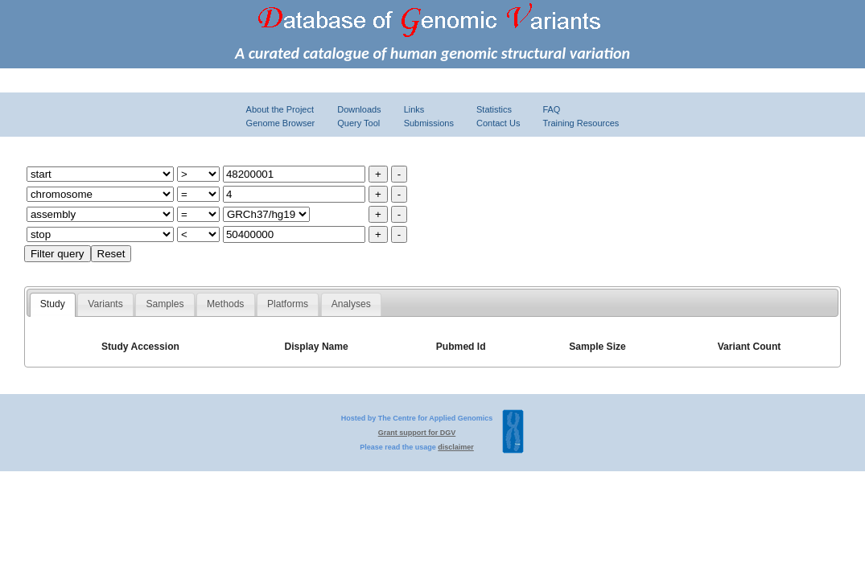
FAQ (551, 109)
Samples (164, 304)
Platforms (287, 304)
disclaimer (456, 447)
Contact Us (498, 123)
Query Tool (358, 123)
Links (414, 109)
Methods (225, 304)
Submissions (429, 123)
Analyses (351, 304)
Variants (105, 304)
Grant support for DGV (417, 433)
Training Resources (580, 123)
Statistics (494, 109)
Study (52, 304)
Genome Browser (280, 123)
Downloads (359, 109)
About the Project (280, 109)
